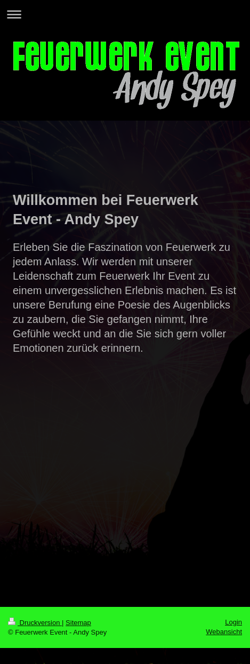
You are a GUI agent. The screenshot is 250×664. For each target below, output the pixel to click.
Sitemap (78, 623)
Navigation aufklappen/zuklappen (125, 14)
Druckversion (35, 623)
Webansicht (224, 632)
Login (233, 622)
